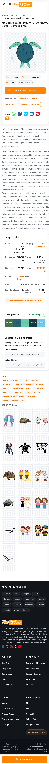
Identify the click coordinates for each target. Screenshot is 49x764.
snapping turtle (9, 396)
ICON (10, 104)
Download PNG (25, 90)
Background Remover (35, 663)
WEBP (24, 98)
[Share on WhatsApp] (13, 115)
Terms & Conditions (10, 719)
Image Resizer (32, 669)
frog (23, 400)
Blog (28, 703)
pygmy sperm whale (27, 396)
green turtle (8, 384)
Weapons (29, 605)
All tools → (31, 685)
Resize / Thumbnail (28, 104)
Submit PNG (31, 719)
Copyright (6, 725)
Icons (4, 679)
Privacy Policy (8, 714)
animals (6, 380)
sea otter (24, 380)
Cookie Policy (7, 708)
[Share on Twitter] (25, 115)
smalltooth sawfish (10, 400)
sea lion (18, 392)
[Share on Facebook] (19, 115)
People (26, 594)
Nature (17, 599)
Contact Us (31, 714)
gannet (28, 384)
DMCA (4, 703)
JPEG (36, 98)
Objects (6, 610)
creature (36, 392)
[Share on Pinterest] (37, 115)
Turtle (41, 244)
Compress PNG (32, 725)
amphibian (7, 392)
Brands (6, 605)
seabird (19, 384)
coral (27, 392)
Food (36, 594)
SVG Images (7, 674)
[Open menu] (10, 4)
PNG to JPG (31, 679)
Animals (41, 246)
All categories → (21, 610)
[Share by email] (7, 119)
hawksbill (35, 380)
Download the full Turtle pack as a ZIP (24, 300)
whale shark (18, 388)
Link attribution (11, 350)
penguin (6, 388)
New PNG (6, 663)
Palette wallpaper (35, 315)
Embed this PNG (11, 360)
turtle (15, 380)
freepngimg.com (37, 747)
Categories (6, 669)
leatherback (38, 388)
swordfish (39, 384)
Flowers (6, 599)
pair (28, 388)
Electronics (29, 599)
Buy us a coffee (36, 732)
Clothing (17, 605)
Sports (41, 599)
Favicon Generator (34, 674)
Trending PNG (8, 685)
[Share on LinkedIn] (31, 115)
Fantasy (41, 605)
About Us (30, 708)
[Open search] (4, 4)
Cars (16, 594)
